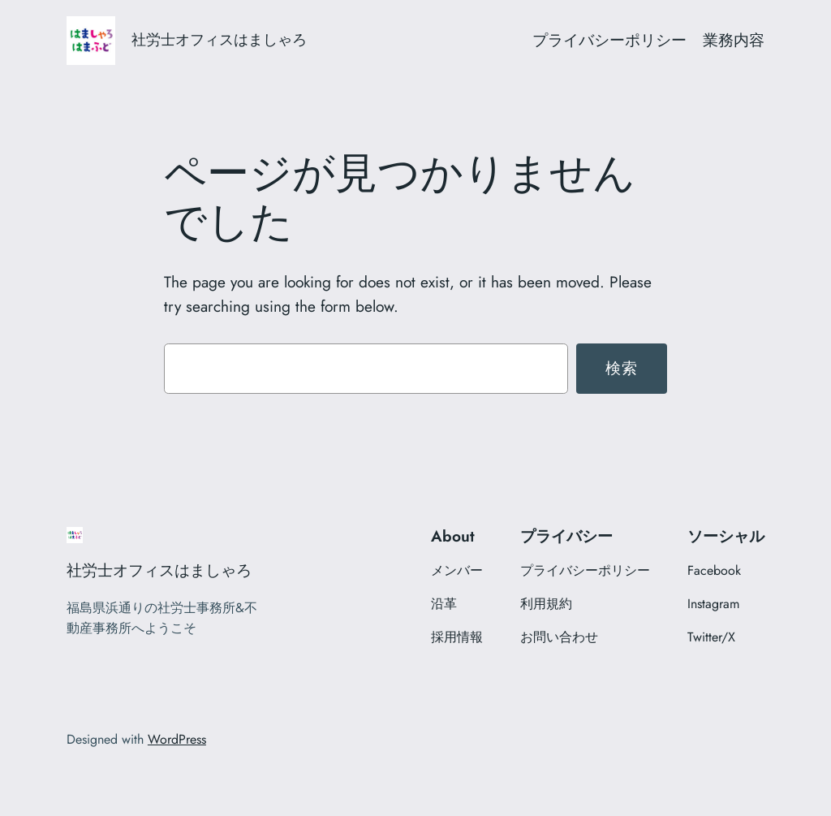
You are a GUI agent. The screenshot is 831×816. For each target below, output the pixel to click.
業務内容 (733, 39)
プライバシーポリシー (609, 39)
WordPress (177, 739)
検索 (622, 368)
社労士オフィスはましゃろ (219, 39)
